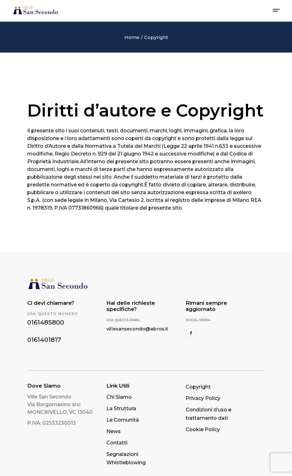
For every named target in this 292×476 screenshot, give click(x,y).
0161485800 (45, 322)
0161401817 (44, 339)
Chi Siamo (119, 397)
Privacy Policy (203, 398)
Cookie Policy (203, 429)
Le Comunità (122, 420)
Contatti (116, 443)
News (113, 431)
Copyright (198, 387)
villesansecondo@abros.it (137, 329)
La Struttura (121, 408)
